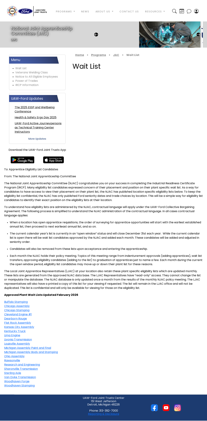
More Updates (37, 139)
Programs (98, 55)
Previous (96, 34)
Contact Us (129, 11)
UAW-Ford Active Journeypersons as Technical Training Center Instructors (38, 127)
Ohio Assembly (14, 356)
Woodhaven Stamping (19, 385)
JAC (116, 55)
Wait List (21, 68)
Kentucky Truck (15, 331)
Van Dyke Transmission (20, 377)
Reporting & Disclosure (103, 414)
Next (198, 34)
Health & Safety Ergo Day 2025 (35, 117)
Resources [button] (154, 11)
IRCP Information (27, 85)
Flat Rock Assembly (17, 323)
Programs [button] (64, 11)
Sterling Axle (12, 373)
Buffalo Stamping (16, 302)
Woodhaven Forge (16, 381)
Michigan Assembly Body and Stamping (31, 352)
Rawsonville (12, 360)
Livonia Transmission (18, 339)
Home (79, 55)
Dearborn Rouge (15, 318)
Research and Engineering (22, 364)
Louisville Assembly (17, 344)
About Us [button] (103, 11)
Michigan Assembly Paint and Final (27, 348)
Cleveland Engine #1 (18, 314)
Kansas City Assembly (19, 327)
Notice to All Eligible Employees (36, 76)
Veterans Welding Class (31, 72)
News (85, 11)
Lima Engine (12, 335)
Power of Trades (26, 81)
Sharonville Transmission (21, 369)
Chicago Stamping (16, 310)
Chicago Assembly (17, 306)
